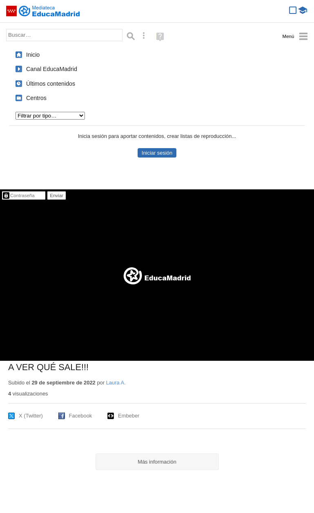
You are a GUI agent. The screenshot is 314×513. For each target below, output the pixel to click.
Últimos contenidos (50, 83)
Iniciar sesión (157, 153)
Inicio (33, 54)
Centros (36, 98)
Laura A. (116, 383)
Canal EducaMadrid (51, 69)
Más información (157, 462)
